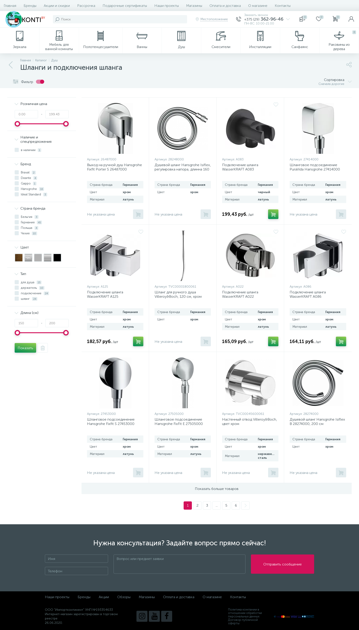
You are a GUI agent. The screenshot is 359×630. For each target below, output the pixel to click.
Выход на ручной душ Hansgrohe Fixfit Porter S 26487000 (114, 167)
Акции (104, 597)
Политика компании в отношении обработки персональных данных (245, 613)
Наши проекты (166, 5)
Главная (10, 5)
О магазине (257, 5)
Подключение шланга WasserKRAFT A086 (308, 294)
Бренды (30, 5)
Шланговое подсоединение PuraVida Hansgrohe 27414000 (315, 167)
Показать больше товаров (217, 489)
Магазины (194, 5)
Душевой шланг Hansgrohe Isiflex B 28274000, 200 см (317, 421)
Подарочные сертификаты (125, 5)
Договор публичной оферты (243, 621)
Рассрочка (86, 5)
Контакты (283, 5)
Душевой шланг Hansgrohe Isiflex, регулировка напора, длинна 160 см (183, 169)
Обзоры (124, 597)
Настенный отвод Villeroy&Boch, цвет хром (249, 421)
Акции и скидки (57, 5)
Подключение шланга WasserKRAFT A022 (240, 294)
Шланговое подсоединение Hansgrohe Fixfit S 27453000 (111, 421)
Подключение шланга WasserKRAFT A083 (240, 167)
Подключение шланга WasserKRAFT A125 (105, 294)
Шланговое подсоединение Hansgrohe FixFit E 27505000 (179, 421)
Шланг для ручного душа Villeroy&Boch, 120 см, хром (178, 294)
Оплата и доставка (225, 5)
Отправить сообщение (282, 564)
